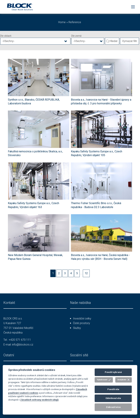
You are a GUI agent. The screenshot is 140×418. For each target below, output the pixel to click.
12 (86, 273)
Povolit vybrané (113, 372)
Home (62, 22)
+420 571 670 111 (20, 339)
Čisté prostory (81, 323)
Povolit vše (113, 389)
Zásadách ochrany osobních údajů (39, 399)
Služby (77, 328)
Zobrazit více (113, 407)
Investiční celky (82, 318)
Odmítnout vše (113, 398)
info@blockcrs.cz (22, 344)
